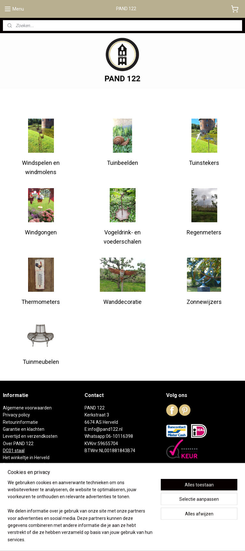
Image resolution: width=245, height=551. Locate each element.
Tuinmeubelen (41, 361)
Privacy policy (16, 414)
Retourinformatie (20, 422)
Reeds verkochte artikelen (29, 464)
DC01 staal (14, 450)
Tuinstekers (204, 162)
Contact (11, 479)
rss (108, 539)
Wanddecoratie (122, 301)
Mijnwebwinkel (185, 539)
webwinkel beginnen (131, 539)
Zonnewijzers (204, 301)
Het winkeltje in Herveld (26, 457)
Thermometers (40, 301)
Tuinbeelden (122, 162)
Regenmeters (204, 232)
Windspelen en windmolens (41, 167)
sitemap (96, 539)
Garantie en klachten (23, 429)
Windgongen (41, 232)
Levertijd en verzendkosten (30, 436)
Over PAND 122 (18, 443)
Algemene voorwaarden (27, 407)
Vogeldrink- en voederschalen (122, 237)
